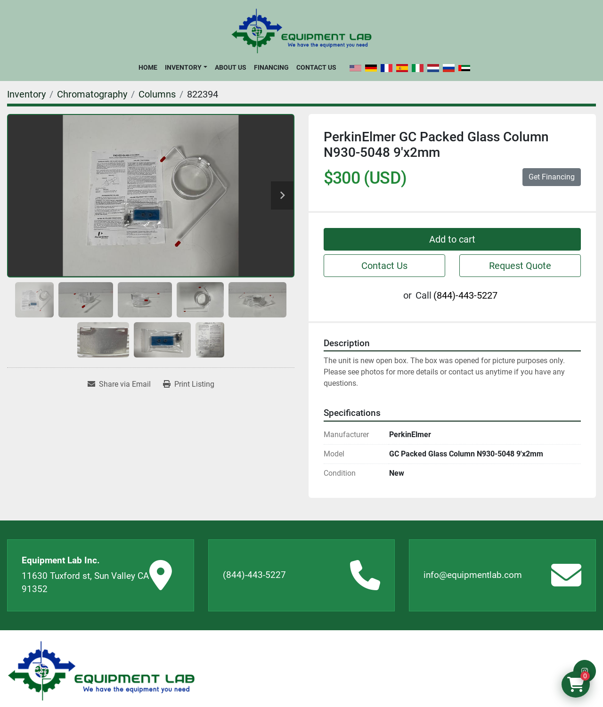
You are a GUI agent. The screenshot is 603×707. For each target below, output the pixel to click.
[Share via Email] (119, 384)
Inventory (183, 67)
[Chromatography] (92, 94)
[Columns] (157, 94)
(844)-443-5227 (465, 295)
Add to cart (452, 239)
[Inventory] (26, 94)
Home (148, 67)
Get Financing (552, 176)
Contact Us (316, 67)
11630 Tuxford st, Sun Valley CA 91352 (85, 582)
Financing (271, 67)
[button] (186, 67)
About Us (230, 67)
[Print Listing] (188, 384)
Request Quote (520, 265)
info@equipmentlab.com (473, 574)
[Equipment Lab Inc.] (101, 671)
